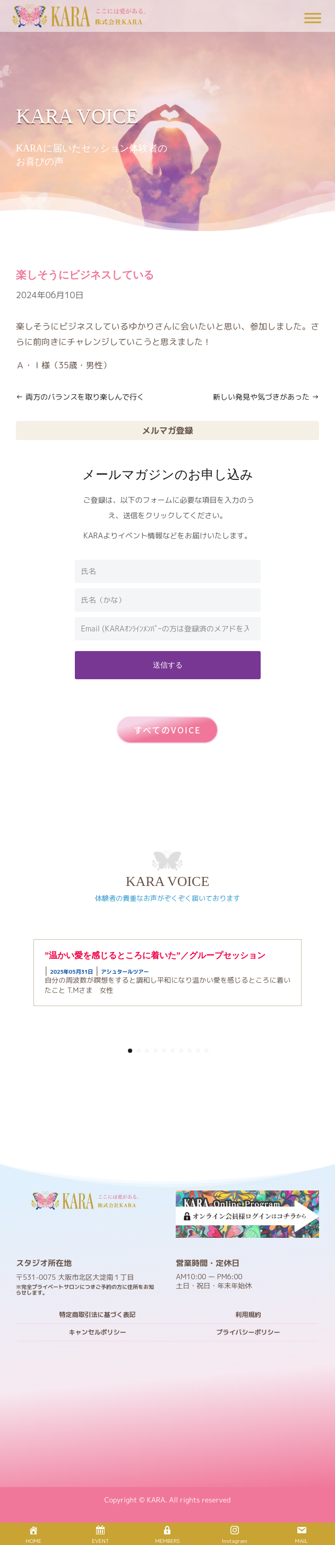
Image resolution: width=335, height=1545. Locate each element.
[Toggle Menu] (312, 18)
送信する (168, 665)
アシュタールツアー (125, 971)
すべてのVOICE (167, 729)
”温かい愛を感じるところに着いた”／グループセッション (155, 955)
